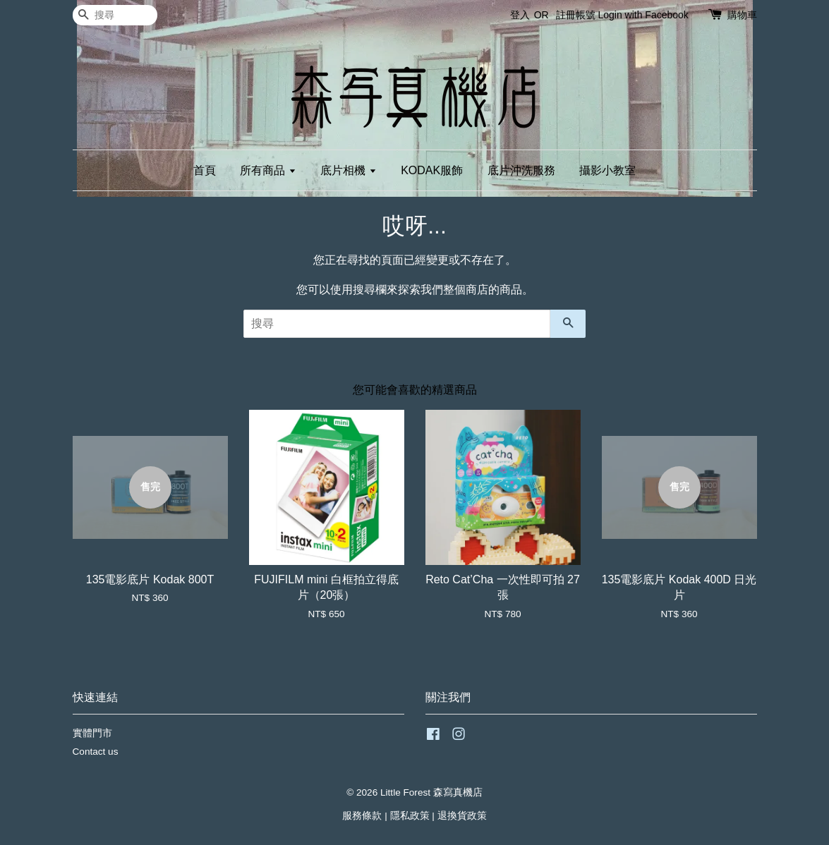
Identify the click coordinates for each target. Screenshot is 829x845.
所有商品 (268, 170)
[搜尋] (115, 15)
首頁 (204, 170)
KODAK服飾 (432, 170)
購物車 (742, 14)
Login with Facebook (643, 14)
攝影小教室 (607, 170)
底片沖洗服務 (521, 170)
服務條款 (362, 815)
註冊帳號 (575, 14)
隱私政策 (410, 815)
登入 (520, 14)
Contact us (96, 751)
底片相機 (348, 170)
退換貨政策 (462, 815)
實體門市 (92, 733)
